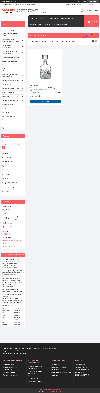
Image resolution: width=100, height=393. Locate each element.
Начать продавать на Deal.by (9, 1)
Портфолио (54, 18)
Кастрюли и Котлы (81, 367)
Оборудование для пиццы (10, 57)
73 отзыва (83, 1)
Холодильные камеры (35, 381)
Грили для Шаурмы (9, 372)
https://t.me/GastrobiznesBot (11, 240)
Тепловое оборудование (10, 30)
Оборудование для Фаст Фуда (10, 34)
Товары (32, 18)
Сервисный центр (8, 124)
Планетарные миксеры (58, 367)
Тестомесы (55, 364)
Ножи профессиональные (83, 370)
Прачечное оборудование (10, 80)
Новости (47, 24)
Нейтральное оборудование (7, 70)
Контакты (43, 18)
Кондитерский (79, 372)
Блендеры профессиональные (61, 372)
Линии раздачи (7, 84)
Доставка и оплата (8, 116)
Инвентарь (5, 96)
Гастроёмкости (80, 364)
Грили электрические (10, 375)
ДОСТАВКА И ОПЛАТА (82, 375)
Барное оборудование (9, 61)
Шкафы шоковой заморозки (37, 376)
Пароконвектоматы (9, 364)
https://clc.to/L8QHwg (9, 246)
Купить (47, 101)
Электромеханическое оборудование (9, 52)
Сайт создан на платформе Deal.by (50, 389)
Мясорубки (55, 370)
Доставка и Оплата (60, 24)
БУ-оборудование (8, 92)
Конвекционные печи (10, 367)
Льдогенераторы (33, 378)
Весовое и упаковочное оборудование (10, 75)
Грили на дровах (7, 104)
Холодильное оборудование (7, 46)
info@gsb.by (6, 234)
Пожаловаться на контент (54, 391)
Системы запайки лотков (10, 100)
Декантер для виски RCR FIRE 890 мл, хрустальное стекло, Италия (42, 89)
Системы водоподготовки (10, 88)
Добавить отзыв (93, 4)
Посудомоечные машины (10, 65)
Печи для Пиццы (8, 370)
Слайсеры (54, 375)
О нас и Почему (35, 24)
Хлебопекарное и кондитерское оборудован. (11, 40)
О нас (4, 108)
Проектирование (67, 18)
